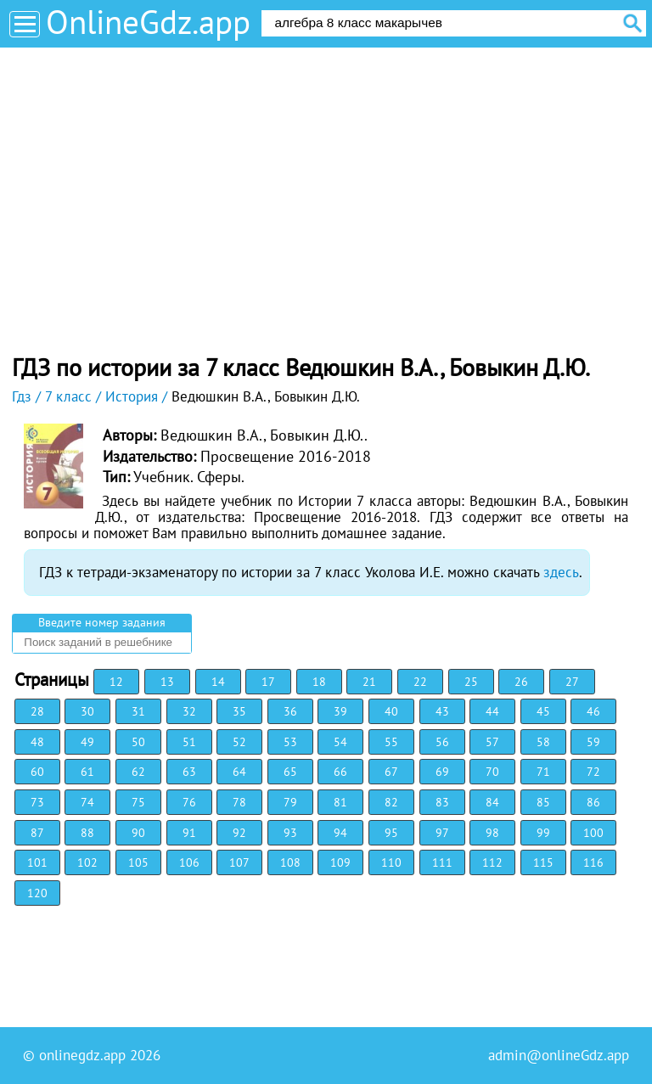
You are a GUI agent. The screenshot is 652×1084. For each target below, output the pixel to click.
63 (189, 771)
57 (492, 742)
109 (340, 862)
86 (593, 802)
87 (37, 832)
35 (239, 711)
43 (442, 711)
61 (87, 771)
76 (189, 802)
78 (239, 802)
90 (138, 832)
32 (189, 711)
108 (290, 862)
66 (340, 771)
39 (340, 711)
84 (492, 802)
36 (290, 711)
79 (290, 802)
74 (87, 802)
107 (239, 862)
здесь (561, 572)
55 (391, 742)
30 (87, 711)
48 (37, 742)
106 (189, 862)
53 (290, 742)
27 (572, 681)
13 (167, 681)
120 (37, 893)
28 (37, 711)
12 (116, 681)
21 (369, 681)
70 (492, 771)
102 (87, 862)
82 (391, 802)
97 (442, 832)
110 (391, 862)
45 (543, 711)
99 (543, 832)
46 (593, 711)
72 (593, 771)
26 (521, 681)
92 (239, 832)
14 (218, 681)
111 (442, 862)
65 (290, 771)
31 (138, 711)
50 (138, 742)
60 (37, 771)
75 (138, 802)
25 (471, 681)
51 (189, 742)
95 (391, 832)
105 (138, 862)
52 (239, 742)
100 (593, 832)
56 (442, 742)
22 (420, 681)
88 (87, 832)
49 (87, 742)
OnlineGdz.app (148, 21)
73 (37, 802)
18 (319, 681)
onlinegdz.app (82, 1055)
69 (442, 771)
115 (543, 862)
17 (268, 681)
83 (442, 802)
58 (543, 742)
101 (37, 862)
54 (340, 742)
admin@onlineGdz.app (558, 1055)
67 (391, 771)
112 (492, 862)
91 (189, 832)
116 (593, 862)
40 (391, 711)
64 (239, 771)
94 (340, 832)
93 (290, 832)
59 (593, 742)
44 (492, 711)
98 (492, 832)
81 (340, 802)
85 (543, 802)
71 (543, 771)
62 (138, 771)
